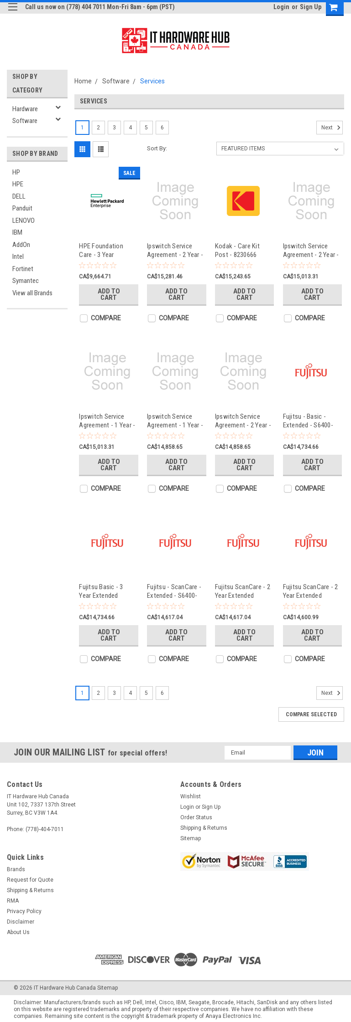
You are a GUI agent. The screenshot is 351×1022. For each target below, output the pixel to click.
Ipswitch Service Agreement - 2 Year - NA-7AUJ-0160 (243, 420)
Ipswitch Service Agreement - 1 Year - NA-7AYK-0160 (175, 420)
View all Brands (32, 293)
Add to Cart (109, 294)
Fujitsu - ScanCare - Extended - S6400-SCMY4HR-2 (174, 591)
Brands (16, 869)
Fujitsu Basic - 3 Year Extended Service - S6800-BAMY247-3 (101, 591)
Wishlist (190, 796)
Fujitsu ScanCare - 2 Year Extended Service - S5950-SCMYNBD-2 (310, 591)
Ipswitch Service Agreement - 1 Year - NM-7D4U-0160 (107, 420)
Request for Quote (30, 880)
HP (16, 172)
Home (83, 81)
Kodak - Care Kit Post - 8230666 (237, 250)
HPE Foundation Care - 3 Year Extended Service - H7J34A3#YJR (104, 250)
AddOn (21, 245)
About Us (18, 932)
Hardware (25, 109)
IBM (17, 232)
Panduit (22, 208)
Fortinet (22, 269)
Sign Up (310, 6)
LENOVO (23, 220)
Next (332, 127)
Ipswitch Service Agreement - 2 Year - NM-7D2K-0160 (311, 250)
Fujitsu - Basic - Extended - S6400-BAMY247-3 (308, 420)
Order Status (196, 817)
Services (152, 81)
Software (24, 121)
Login (281, 6)
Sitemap (190, 838)
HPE (17, 184)
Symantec (25, 281)
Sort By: (157, 148)
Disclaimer (20, 922)
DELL (19, 196)
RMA (13, 901)
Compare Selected (311, 714)
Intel (18, 256)
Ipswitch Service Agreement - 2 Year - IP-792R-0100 (175, 250)
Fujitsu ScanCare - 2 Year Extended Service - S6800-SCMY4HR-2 (242, 591)
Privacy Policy (24, 911)
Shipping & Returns (203, 828)
